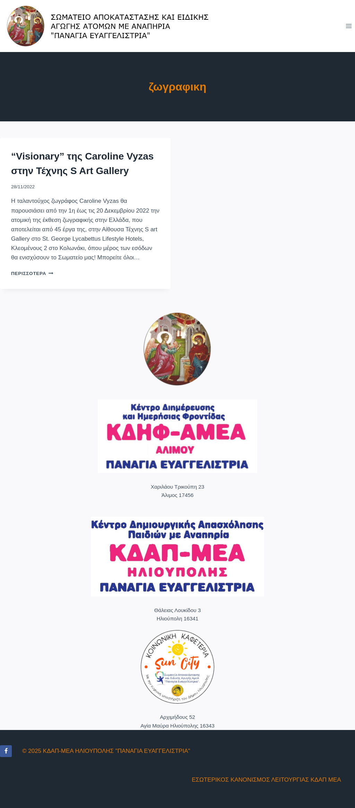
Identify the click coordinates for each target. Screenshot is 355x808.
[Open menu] (348, 25)
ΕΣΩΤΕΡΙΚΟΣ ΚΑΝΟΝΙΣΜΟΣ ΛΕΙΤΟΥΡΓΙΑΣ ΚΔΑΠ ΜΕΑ (266, 779)
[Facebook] (6, 751)
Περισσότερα (32, 273)
